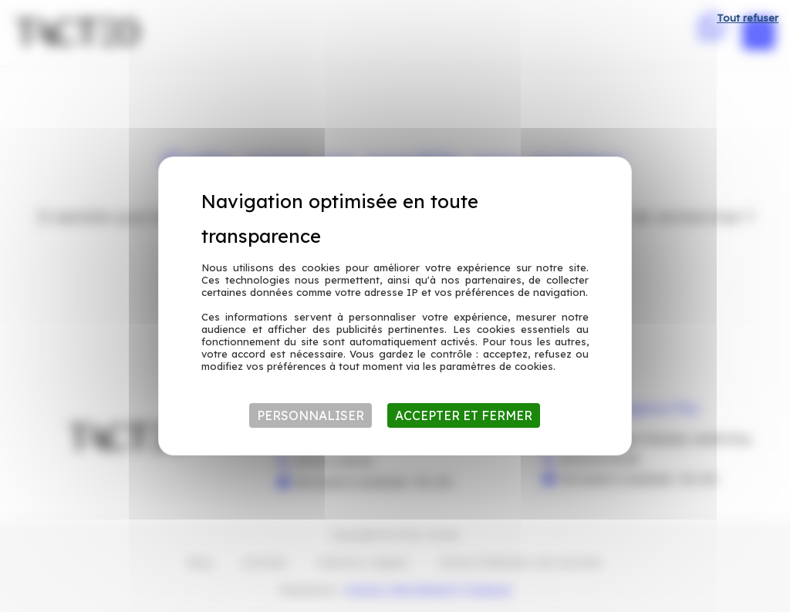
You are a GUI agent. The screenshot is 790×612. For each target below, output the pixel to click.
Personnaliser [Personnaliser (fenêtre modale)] (310, 415)
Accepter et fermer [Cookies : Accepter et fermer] (463, 415)
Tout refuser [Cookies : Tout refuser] (747, 18)
